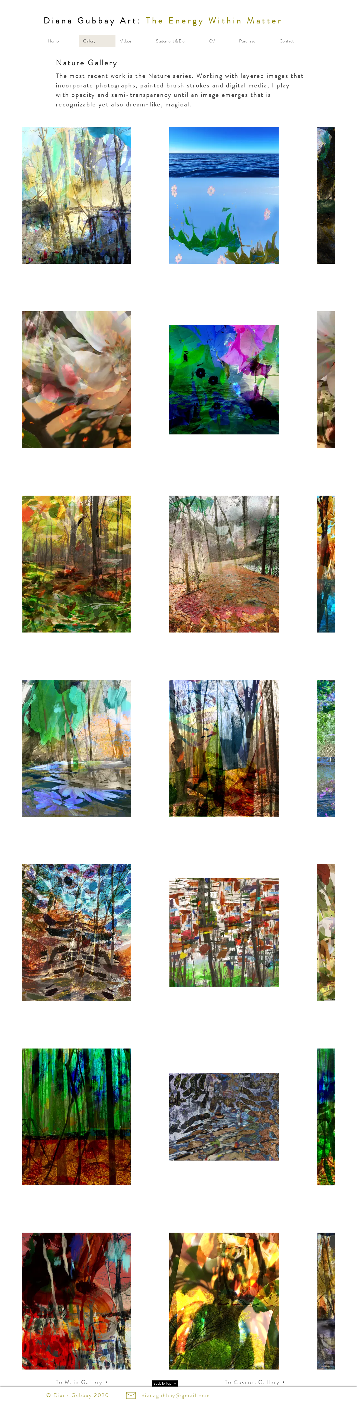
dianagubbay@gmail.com (176, 1395)
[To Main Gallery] (81, 1382)
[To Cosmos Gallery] (245, 1382)
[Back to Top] (165, 1383)
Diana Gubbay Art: (93, 21)
